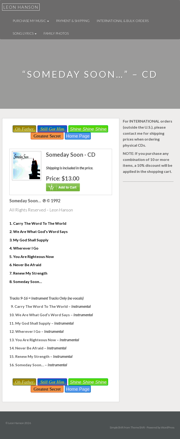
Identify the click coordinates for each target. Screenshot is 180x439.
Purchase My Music (31, 21)
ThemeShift (138, 427)
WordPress (167, 427)
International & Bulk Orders (123, 21)
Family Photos (56, 33)
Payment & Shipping (73, 21)
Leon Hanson (20, 7)
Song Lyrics (25, 33)
